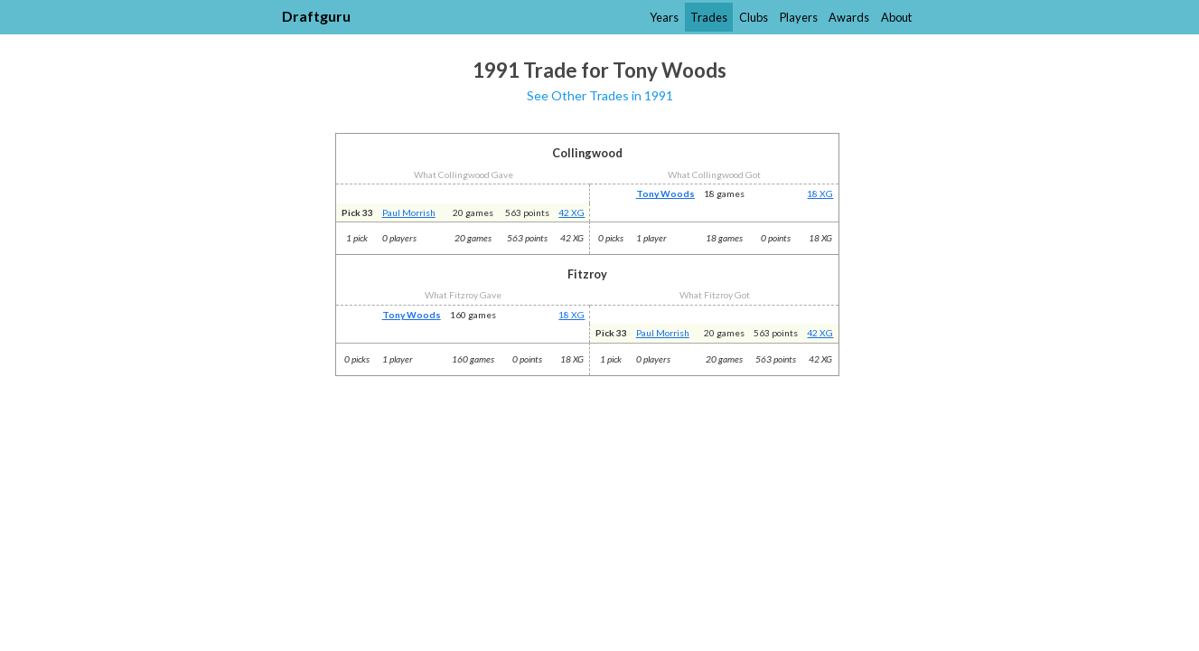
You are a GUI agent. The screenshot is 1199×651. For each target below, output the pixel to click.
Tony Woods (665, 193)
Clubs (753, 17)
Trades (708, 17)
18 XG (820, 193)
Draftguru (316, 15)
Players (799, 17)
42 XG (571, 212)
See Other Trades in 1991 (600, 95)
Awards (849, 17)
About (896, 17)
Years (664, 17)
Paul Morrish (409, 212)
